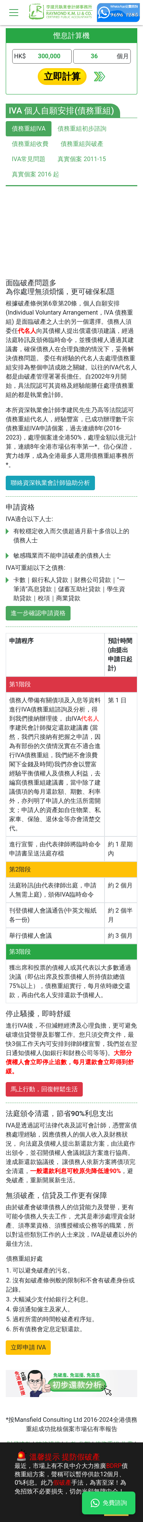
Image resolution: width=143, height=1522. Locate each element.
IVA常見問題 (28, 159)
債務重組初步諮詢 (82, 128)
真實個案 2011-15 (82, 159)
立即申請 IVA (28, 1347)
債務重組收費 (30, 143)
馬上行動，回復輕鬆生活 (44, 1089)
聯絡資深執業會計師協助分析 (50, 482)
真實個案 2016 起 (35, 174)
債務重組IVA (28, 128)
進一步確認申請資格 (38, 613)
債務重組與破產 (82, 143)
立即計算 (62, 76)
